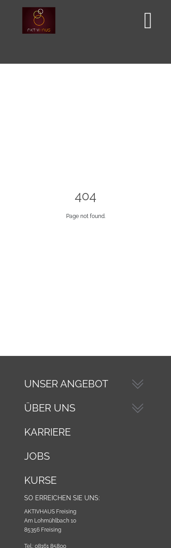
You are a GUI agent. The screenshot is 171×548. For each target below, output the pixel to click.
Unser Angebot (66, 384)
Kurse (40, 480)
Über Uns (49, 408)
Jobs (37, 456)
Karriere (47, 432)
